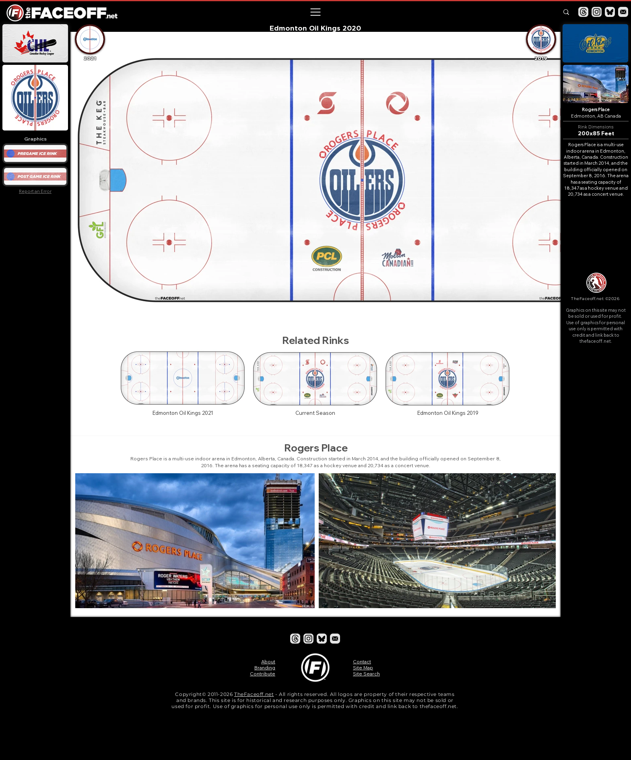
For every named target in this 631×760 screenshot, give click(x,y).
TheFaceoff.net (254, 694)
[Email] (623, 12)
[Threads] (583, 12)
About (268, 662)
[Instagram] (597, 12)
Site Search (366, 674)
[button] (315, 12)
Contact (362, 662)
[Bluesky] (610, 12)
